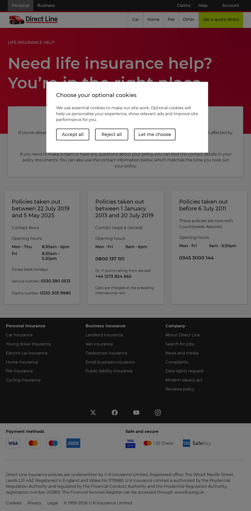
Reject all (111, 134)
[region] (127, 117)
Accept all (73, 134)
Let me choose (154, 134)
